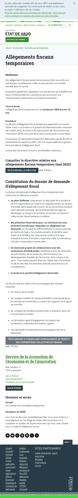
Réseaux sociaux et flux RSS (24, 470)
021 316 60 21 (12, 375)
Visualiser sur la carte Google (20, 381)
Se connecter (56, 25)
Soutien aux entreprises (36, 47)
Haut (67, 442)
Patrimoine (40, 462)
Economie (18, 47)
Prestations (40, 25)
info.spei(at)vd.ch (14, 378)
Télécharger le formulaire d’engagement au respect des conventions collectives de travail (39, 341)
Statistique (11, 482)
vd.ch (8, 47)
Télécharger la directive (22, 170)
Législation (18, 25)
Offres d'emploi (29, 25)
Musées (39, 459)
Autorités (9, 25)
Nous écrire (14, 388)
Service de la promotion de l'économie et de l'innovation (31, 359)
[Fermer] (74, 3)
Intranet (23, 489)
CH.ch (38, 465)
